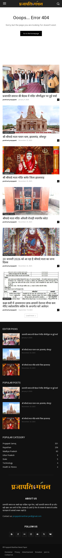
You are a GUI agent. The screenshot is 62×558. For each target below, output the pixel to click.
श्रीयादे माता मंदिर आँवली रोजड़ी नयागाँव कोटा (25, 218)
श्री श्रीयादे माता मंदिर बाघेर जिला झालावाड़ (23, 177)
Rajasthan (6, 299)
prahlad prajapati (10, 100)
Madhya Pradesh (9, 255)
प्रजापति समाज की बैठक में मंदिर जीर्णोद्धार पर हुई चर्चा (30, 96)
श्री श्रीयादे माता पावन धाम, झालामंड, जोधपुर (24, 136)
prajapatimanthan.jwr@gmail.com (27, 516)
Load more (31, 315)
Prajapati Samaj (8, 92)
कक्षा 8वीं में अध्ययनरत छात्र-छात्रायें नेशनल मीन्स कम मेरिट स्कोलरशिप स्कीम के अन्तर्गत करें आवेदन (29, 305)
